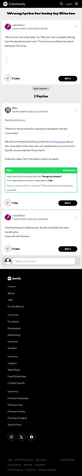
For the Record (16, 306)
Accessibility (40, 465)
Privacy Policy (40, 460)
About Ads (28, 465)
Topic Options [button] (40, 88)
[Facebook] (31, 437)
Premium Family (16, 411)
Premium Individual (18, 398)
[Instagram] (11, 437)
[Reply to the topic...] (44, 261)
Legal (10, 460)
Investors (13, 341)
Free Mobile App (17, 376)
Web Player (14, 369)
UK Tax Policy (31, 470)
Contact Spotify (16, 383)
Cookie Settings (14, 465)
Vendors (12, 348)
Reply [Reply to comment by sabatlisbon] (68, 78)
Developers (14, 328)
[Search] (61, 4)
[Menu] (76, 4)
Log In (69, 4)
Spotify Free (14, 424)
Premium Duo (15, 405)
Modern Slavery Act (15, 470)
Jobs (10, 300)
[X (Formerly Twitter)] (21, 437)
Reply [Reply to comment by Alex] (68, 203)
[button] (76, 26)
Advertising (14, 335)
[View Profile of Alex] (14, 108)
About (11, 293)
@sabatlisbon (17, 120)
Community (14, 4)
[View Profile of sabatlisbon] (18, 25)
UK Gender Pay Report (47, 470)
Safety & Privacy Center (24, 460)
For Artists (13, 321)
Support (12, 363)
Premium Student (17, 418)
